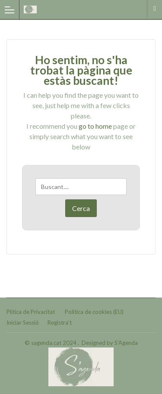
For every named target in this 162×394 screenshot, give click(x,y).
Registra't (60, 322)
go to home (95, 126)
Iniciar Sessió (22, 322)
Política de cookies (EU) (94, 311)
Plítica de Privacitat (30, 311)
